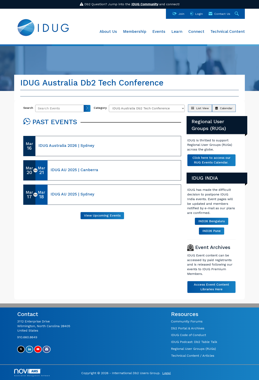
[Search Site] (237, 13)
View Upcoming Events (102, 215)
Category (100, 107)
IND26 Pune (211, 231)
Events (158, 31)
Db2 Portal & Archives (187, 328)
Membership (134, 31)
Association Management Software (32, 372)
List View (200, 108)
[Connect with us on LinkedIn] (29, 349)
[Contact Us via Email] (47, 349)
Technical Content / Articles (192, 356)
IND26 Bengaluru (211, 221)
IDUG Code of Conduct (188, 335)
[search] (87, 108)
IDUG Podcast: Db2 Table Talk (194, 342)
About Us (108, 31)
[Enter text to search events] (59, 108)
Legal (166, 373)
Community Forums (187, 321)
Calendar (223, 108)
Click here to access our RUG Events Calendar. (211, 160)
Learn (176, 31)
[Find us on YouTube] (38, 349)
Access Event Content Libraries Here (211, 287)
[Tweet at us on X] (21, 349)
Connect (196, 31)
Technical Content (227, 31)
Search (28, 107)
